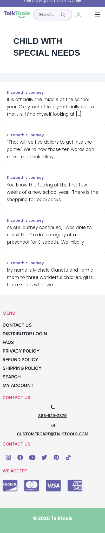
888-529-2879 (52, 415)
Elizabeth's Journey (25, 92)
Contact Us (17, 325)
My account (18, 385)
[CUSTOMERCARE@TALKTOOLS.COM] (53, 425)
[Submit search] (63, 14)
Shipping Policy (22, 368)
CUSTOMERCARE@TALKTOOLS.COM (52, 433)
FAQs (8, 342)
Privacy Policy (21, 351)
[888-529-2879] (53, 407)
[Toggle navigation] (97, 14)
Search (12, 376)
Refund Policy (20, 359)
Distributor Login (25, 333)
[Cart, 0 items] (90, 14)
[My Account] (79, 14)
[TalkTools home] (17, 14)
